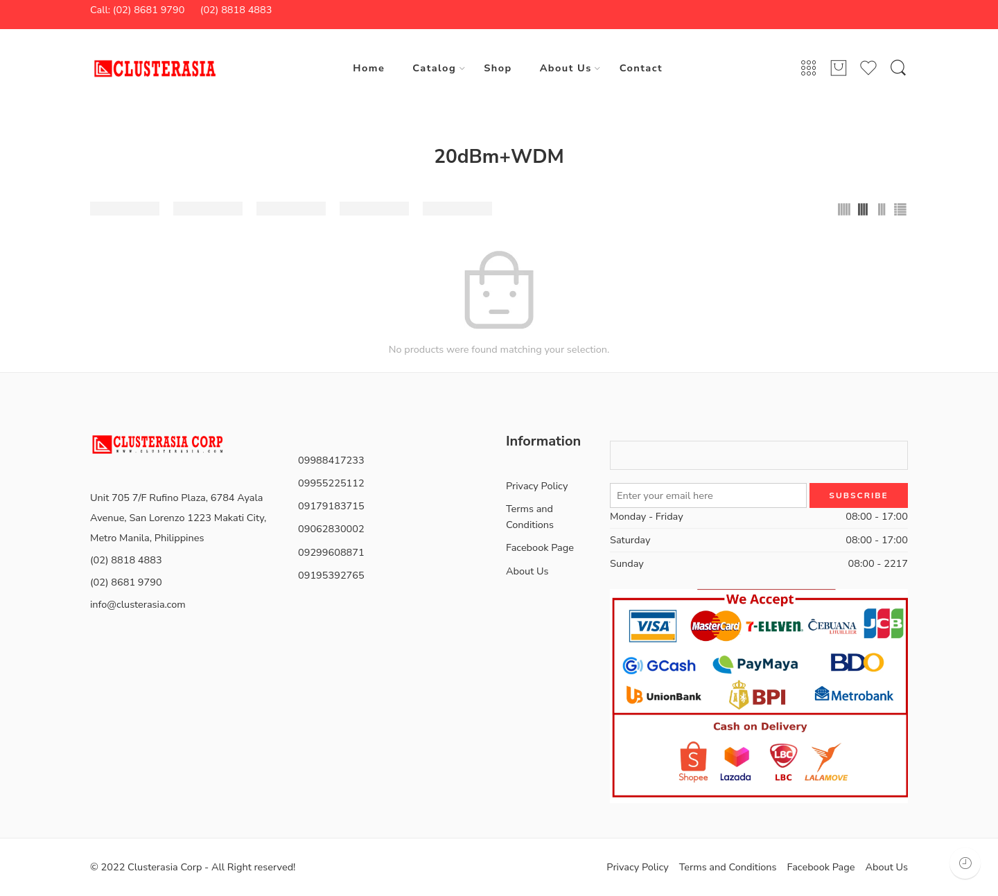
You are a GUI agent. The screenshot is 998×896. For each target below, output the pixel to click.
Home (369, 68)
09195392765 (331, 575)
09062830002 (331, 529)
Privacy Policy (537, 486)
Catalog (434, 68)
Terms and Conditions (530, 517)
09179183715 (331, 506)
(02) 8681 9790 (126, 582)
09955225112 (331, 483)
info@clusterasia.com (138, 604)
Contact (641, 68)
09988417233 (331, 460)
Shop (497, 68)
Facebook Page (540, 547)
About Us (566, 68)
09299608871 (331, 552)
